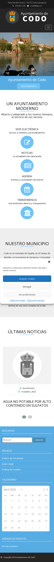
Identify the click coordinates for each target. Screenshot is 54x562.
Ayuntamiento (28, 388)
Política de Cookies (17, 300)
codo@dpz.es (36, 6)
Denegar (27, 286)
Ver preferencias (27, 294)
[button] (49, 262)
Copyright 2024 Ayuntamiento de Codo (19, 557)
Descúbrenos (28, 86)
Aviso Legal (7, 463)
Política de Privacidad (35, 300)
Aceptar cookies (27, 278)
